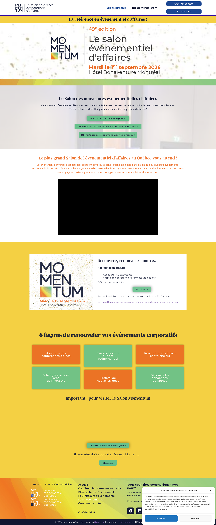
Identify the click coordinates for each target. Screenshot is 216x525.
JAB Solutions (126, 522)
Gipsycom (99, 522)
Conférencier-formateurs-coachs (99, 488)
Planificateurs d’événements (96, 492)
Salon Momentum (118, 7)
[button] (210, 490)
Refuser (195, 518)
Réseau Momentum (144, 7)
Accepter (161, 518)
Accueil (83, 484)
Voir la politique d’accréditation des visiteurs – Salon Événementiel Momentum (138, 302)
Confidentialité (86, 512)
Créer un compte (89, 503)
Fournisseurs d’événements (96, 495)
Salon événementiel (91, 499)
